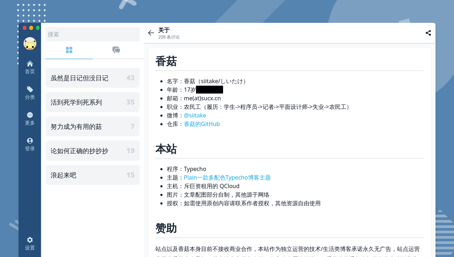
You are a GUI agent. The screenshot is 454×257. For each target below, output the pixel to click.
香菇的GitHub (202, 124)
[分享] (428, 33)
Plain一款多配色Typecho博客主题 (227, 177)
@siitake (195, 115)
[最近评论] (116, 52)
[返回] (151, 33)
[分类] (69, 52)
